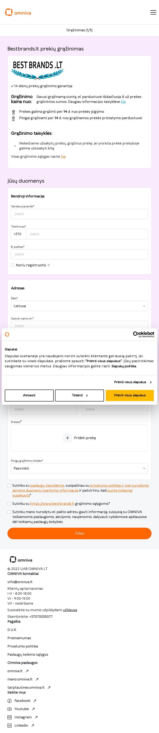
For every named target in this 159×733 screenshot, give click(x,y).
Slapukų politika (124, 366)
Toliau (79, 533)
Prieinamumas (19, 638)
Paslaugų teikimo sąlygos (27, 654)
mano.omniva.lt (23, 679)
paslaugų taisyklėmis (47, 485)
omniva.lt (18, 671)
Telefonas (18, 227)
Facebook (22, 700)
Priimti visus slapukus (130, 382)
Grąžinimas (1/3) (79, 30)
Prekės (15, 422)
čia (123, 102)
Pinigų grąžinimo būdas (27, 461)
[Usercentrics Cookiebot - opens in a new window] (136, 334)
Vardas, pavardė (22, 206)
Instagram (23, 717)
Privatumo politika (22, 646)
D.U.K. (12, 630)
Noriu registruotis (33, 265)
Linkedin (21, 725)
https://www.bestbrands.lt (52, 504)
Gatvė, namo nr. (22, 319)
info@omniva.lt (20, 582)
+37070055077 (41, 616)
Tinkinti (80, 395)
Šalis (14, 298)
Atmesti (29, 395)
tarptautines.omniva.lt (29, 687)
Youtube (21, 709)
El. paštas (17, 247)
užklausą (70, 610)
